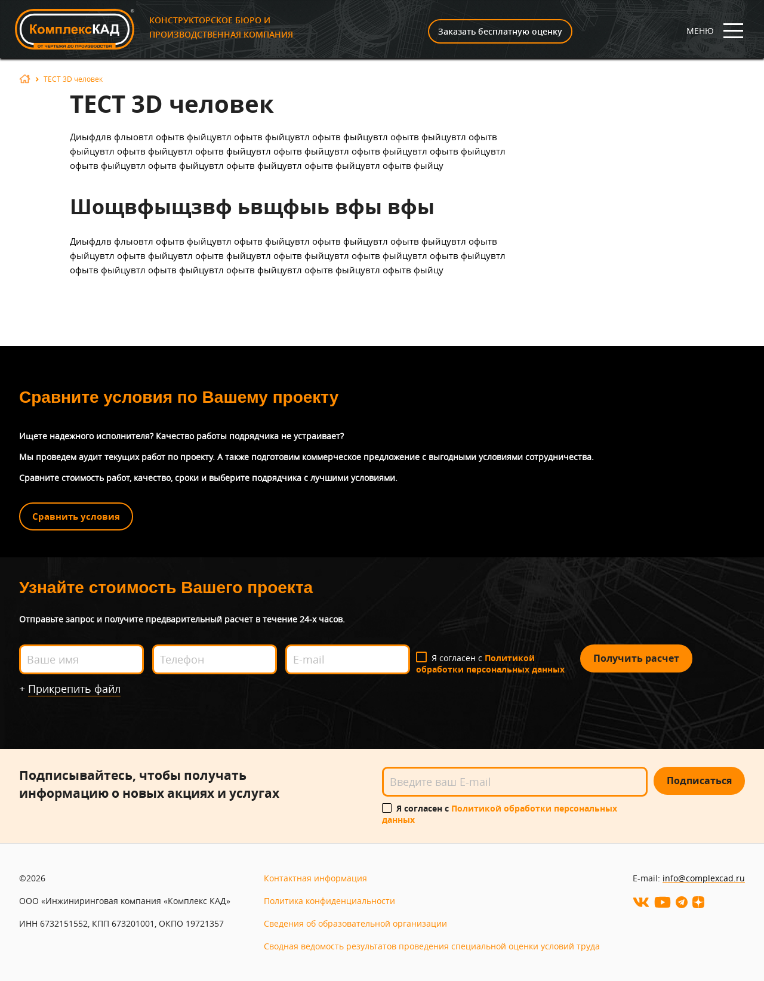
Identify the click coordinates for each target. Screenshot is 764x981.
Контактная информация (315, 878)
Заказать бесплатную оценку (500, 31)
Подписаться (699, 780)
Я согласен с (490, 663)
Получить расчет (636, 658)
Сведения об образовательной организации (355, 923)
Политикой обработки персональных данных (490, 663)
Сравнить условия (76, 516)
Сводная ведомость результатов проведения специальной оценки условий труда (432, 946)
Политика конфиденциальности (329, 900)
